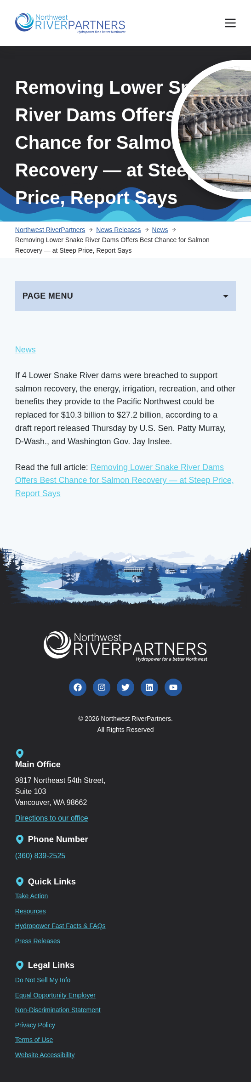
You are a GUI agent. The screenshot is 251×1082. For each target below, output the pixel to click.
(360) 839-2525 (40, 856)
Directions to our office (51, 818)
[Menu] (230, 22)
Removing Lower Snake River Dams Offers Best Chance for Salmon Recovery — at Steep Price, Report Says (124, 481)
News (25, 349)
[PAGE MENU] (125, 296)
